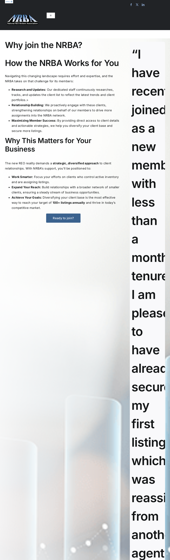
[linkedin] (143, 4)
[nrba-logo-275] (23, 15)
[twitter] (137, 4)
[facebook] (131, 4)
